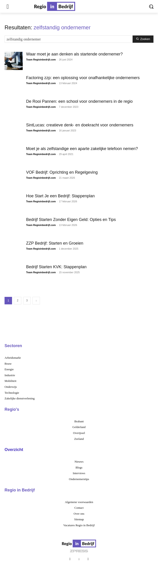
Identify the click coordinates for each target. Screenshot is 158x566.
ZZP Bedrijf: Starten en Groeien (54, 243)
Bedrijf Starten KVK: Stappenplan (56, 267)
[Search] (143, 39)
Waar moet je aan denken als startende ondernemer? (74, 54)
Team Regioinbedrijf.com (41, 59)
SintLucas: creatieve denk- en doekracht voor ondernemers (79, 125)
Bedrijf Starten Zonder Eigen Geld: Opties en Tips (71, 219)
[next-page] (36, 300)
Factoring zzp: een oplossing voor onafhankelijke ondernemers (83, 77)
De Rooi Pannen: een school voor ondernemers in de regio (79, 101)
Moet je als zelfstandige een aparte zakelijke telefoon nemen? (82, 148)
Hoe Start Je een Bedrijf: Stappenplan (60, 196)
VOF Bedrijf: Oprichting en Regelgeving (62, 172)
